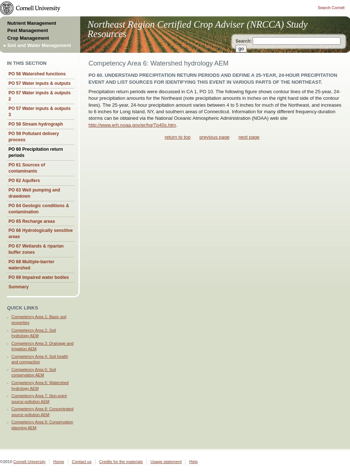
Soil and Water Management (39, 45)
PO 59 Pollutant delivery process (33, 136)
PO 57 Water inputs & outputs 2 (39, 96)
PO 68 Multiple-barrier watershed (31, 264)
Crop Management (28, 38)
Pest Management (27, 30)
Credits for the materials (121, 461)
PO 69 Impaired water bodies (38, 277)
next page (249, 137)
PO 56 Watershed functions (37, 73)
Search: (244, 41)
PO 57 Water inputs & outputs (39, 83)
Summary (18, 286)
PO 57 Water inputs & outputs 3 (39, 111)
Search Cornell (331, 7)
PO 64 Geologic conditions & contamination (38, 208)
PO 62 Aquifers (24, 180)
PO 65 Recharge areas (31, 221)
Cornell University (29, 461)
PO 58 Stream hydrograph (35, 124)
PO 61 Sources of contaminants (26, 168)
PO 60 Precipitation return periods (35, 152)
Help (193, 461)
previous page (214, 137)
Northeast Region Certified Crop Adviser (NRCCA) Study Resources (198, 29)
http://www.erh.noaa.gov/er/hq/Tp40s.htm (132, 125)
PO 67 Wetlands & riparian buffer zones (35, 249)
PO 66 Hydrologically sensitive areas (40, 233)
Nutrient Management (31, 23)
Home (58, 461)
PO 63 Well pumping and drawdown (34, 193)
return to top (178, 137)
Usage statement (166, 461)
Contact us (82, 461)
